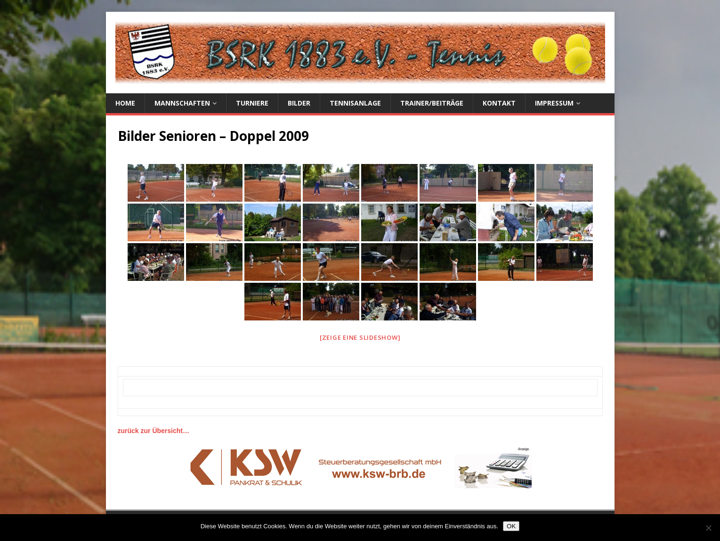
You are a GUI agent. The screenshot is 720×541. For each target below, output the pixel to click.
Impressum (554, 102)
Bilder (299, 102)
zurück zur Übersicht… (153, 430)
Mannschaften (182, 102)
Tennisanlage (355, 102)
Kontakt (499, 102)
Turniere (252, 102)
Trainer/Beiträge (431, 102)
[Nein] (708, 528)
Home (125, 102)
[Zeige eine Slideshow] (360, 337)
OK (511, 526)
